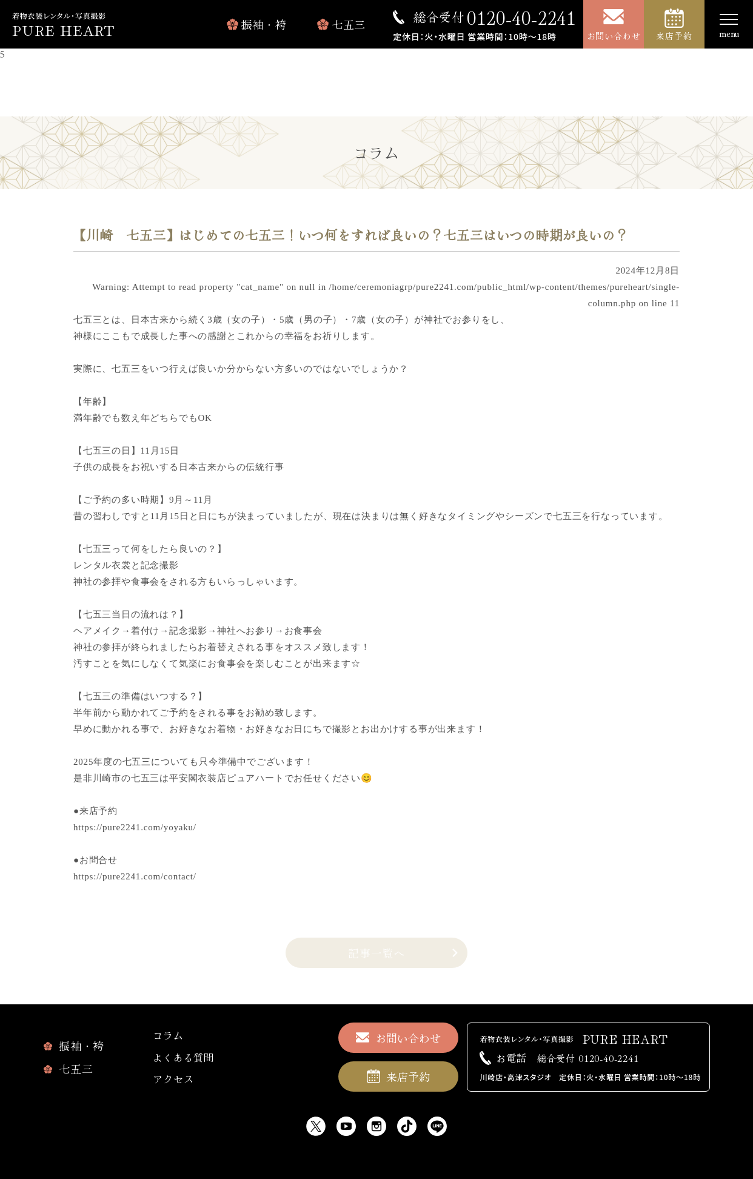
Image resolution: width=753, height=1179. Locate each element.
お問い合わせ (614, 36)
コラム (168, 1035)
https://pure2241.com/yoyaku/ (134, 827)
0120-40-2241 (494, 17)
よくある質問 (183, 1057)
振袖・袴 (264, 24)
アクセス (173, 1079)
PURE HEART (63, 29)
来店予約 (674, 36)
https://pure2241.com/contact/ (134, 876)
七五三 (349, 24)
